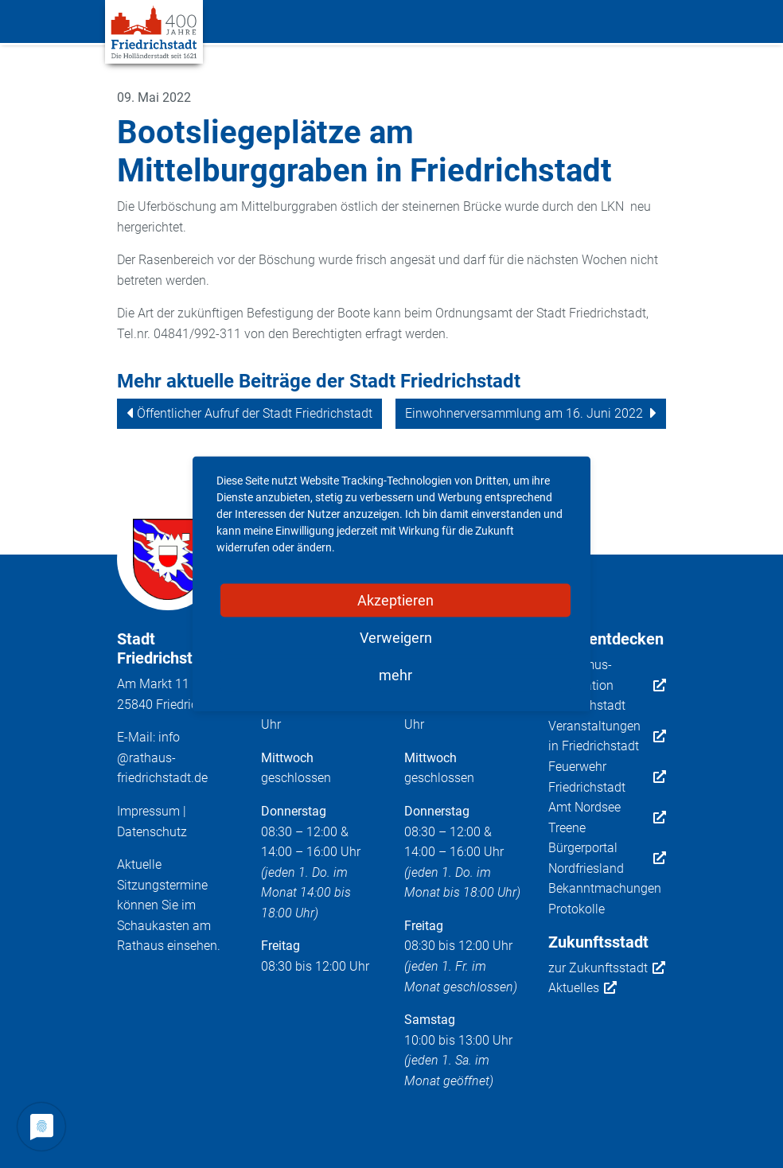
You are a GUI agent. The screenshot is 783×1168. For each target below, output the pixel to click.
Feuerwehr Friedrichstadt (607, 777)
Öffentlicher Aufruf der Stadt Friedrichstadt (254, 413)
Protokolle (576, 909)
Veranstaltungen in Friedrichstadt (607, 736)
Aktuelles (582, 988)
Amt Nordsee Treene (607, 817)
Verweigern (396, 637)
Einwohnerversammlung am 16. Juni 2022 (524, 413)
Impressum (148, 811)
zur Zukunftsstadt (606, 968)
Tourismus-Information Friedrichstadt (607, 685)
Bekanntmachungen (604, 888)
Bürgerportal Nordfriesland (607, 858)
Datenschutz (152, 831)
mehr (395, 675)
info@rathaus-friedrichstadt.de (162, 757)
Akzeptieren (395, 600)
